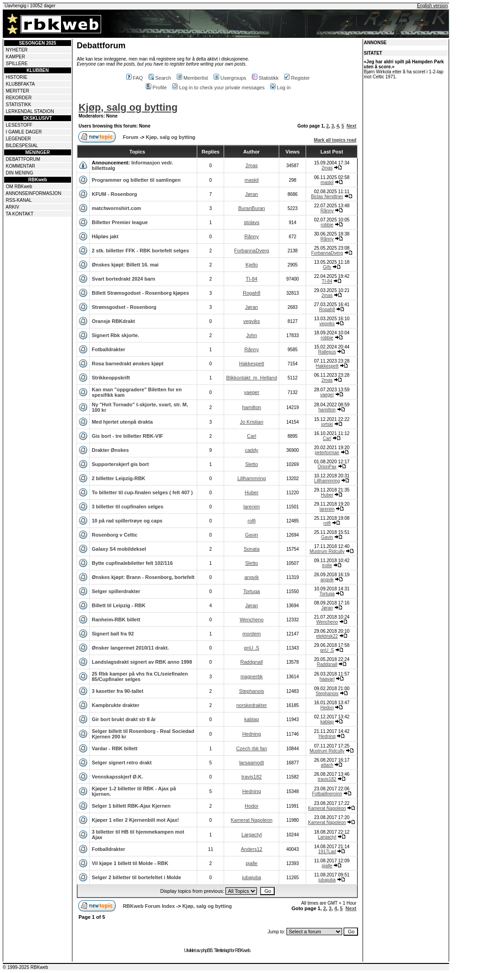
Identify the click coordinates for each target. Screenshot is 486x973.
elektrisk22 (327, 636)
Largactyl (251, 834)
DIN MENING (19, 172)
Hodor (251, 806)
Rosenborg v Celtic (114, 535)
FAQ (134, 78)
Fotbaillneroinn (327, 793)
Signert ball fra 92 (112, 633)
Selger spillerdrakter (116, 591)
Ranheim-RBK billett (116, 619)
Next (352, 125)
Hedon (326, 707)
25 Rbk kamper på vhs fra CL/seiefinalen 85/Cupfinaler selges (140, 676)
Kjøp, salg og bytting (128, 107)
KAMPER (15, 56)
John (251, 335)
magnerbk (251, 676)
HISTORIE (16, 77)
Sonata (252, 549)
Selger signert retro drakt (121, 762)
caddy (251, 450)
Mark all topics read (335, 140)
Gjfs (327, 267)
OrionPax (327, 466)
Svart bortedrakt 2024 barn (123, 279)
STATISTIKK (18, 104)
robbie (327, 224)
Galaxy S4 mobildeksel (119, 549)
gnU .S (252, 647)
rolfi (251, 520)
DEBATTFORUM (23, 159)
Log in (280, 87)
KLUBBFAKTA (20, 84)
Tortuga (251, 591)
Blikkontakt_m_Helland (251, 377)
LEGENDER (18, 138)
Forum (130, 137)
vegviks (251, 321)
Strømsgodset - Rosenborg (124, 307)
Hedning (251, 734)
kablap (251, 719)
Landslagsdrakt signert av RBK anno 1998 (142, 662)
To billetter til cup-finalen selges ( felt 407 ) (142, 492)
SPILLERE (17, 63)
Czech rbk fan (251, 748)
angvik (251, 577)
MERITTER (17, 90)
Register (297, 78)
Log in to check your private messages (218, 87)
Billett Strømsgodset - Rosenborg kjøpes (140, 293)
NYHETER (17, 49)
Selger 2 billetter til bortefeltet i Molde (136, 877)
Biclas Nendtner (327, 196)
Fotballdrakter (108, 349)
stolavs (251, 222)
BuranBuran (251, 208)
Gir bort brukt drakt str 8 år (124, 719)
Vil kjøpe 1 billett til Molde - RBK (130, 863)
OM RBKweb (19, 186)
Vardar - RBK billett (114, 748)
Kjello (252, 264)
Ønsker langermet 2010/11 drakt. (130, 647)
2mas (252, 165)
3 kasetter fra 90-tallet (117, 691)
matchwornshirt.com (116, 208)
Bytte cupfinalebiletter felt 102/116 (132, 563)
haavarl (327, 678)
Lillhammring (251, 478)
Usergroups (230, 78)
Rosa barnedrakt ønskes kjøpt (127, 363)
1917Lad (327, 851)
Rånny (327, 210)
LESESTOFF (19, 125)
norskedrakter (251, 705)
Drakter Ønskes (110, 450)
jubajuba (251, 877)
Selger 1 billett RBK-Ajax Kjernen (131, 806)
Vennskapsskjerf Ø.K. (117, 776)
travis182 (251, 776)
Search (159, 78)
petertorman (327, 452)
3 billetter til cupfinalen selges (127, 506)
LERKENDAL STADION (30, 111)
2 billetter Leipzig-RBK (118, 478)
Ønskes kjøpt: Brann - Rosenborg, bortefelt (143, 577)
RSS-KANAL (19, 200)
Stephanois (251, 691)
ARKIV (12, 207)
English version (432, 5)
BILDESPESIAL (22, 145)
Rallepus (327, 351)
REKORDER (19, 97)
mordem (251, 633)
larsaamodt (251, 762)
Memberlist (192, 78)
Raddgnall (251, 662)
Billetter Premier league (120, 222)
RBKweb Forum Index (149, 906)
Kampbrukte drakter (115, 705)
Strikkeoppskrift (111, 377)
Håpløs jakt (105, 236)
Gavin (251, 535)
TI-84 (251, 279)
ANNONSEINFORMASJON (33, 193)
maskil (252, 180)
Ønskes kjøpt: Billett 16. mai (125, 264)
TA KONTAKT (20, 213)
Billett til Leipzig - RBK (118, 605)
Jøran (251, 194)
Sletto (251, 464)
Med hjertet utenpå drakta (122, 422)
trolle (327, 565)
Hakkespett (251, 363)
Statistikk (265, 78)
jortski (327, 424)
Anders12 (251, 849)
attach (327, 765)
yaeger (252, 392)
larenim (251, 506)
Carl (251, 436)
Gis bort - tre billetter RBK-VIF (127, 436)
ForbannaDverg (251, 250)
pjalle (251, 863)
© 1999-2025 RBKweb (25, 967)
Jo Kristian (251, 422)
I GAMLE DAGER (24, 131)
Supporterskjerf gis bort (120, 464)
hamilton (251, 407)
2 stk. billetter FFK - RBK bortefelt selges (140, 250)
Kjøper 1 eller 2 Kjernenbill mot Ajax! (135, 820)
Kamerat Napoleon (327, 808)
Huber (251, 492)
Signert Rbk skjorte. (115, 335)
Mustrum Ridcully (327, 551)
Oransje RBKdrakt (113, 321)
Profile (156, 87)
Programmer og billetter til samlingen (136, 180)
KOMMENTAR (20, 166)
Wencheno (251, 619)
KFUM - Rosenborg (114, 194)
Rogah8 (252, 293)
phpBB (206, 950)
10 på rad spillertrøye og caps (127, 520)
